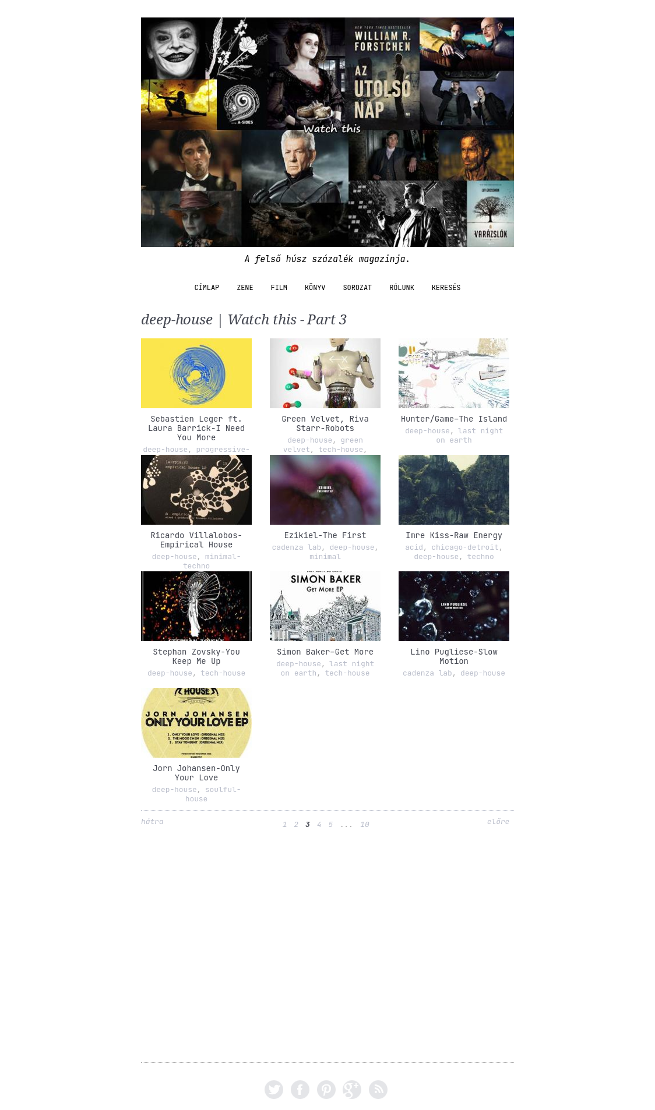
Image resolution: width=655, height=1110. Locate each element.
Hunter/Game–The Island (454, 418)
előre (498, 821)
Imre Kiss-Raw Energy (454, 535)
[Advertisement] (327, 952)
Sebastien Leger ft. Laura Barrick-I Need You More (196, 428)
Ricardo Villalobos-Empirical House (196, 540)
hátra (152, 821)
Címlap (207, 287)
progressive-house (217, 454)
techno (480, 556)
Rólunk (401, 287)
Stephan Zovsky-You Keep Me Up (196, 656)
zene (245, 287)
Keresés (446, 287)
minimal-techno (212, 561)
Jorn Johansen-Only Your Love (196, 773)
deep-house (165, 449)
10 (364, 824)
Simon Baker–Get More (325, 651)
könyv (315, 287)
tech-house (340, 449)
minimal (325, 556)
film (279, 287)
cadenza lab (296, 547)
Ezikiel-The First (325, 535)
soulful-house (213, 794)
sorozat (357, 287)
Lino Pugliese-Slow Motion (453, 656)
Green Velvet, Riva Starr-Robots (324, 423)
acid (414, 547)
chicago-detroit (465, 547)
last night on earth (469, 435)
